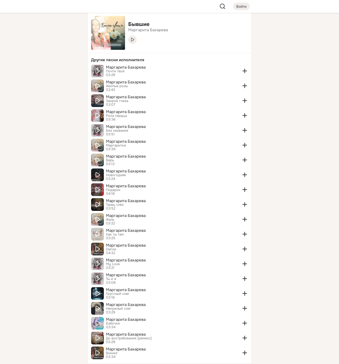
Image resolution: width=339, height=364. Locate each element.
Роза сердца (116, 116)
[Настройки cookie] (49, 357)
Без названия (117, 130)
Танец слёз (115, 205)
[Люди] (48, 48)
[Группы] (72, 25)
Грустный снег (118, 294)
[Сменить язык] (49, 334)
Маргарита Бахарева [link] (148, 30)
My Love (113, 264)
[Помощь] (25, 95)
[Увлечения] (48, 25)
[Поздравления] (48, 72)
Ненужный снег (118, 308)
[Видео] (72, 48)
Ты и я (111, 279)
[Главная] (25, 25)
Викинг (112, 353)
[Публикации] (25, 48)
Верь (110, 160)
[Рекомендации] (48, 95)
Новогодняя (116, 175)
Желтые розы (117, 86)
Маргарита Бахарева (126, 67)
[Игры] (72, 72)
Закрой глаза (117, 101)
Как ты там (115, 234)
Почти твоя (115, 71)
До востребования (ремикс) (129, 338)
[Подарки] (25, 72)
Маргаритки (116, 145)
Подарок (113, 190)
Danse (111, 249)
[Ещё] (49, 323)
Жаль (110, 219)
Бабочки (113, 323)
